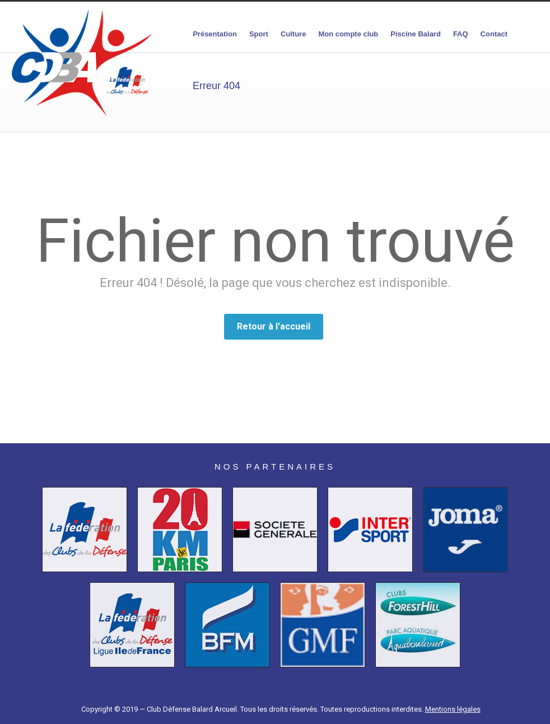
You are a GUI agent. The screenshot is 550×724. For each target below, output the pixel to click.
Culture (293, 34)
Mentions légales (453, 709)
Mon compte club (348, 34)
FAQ (460, 34)
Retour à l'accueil (273, 326)
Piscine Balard (415, 34)
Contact (494, 34)
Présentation (215, 34)
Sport (258, 34)
